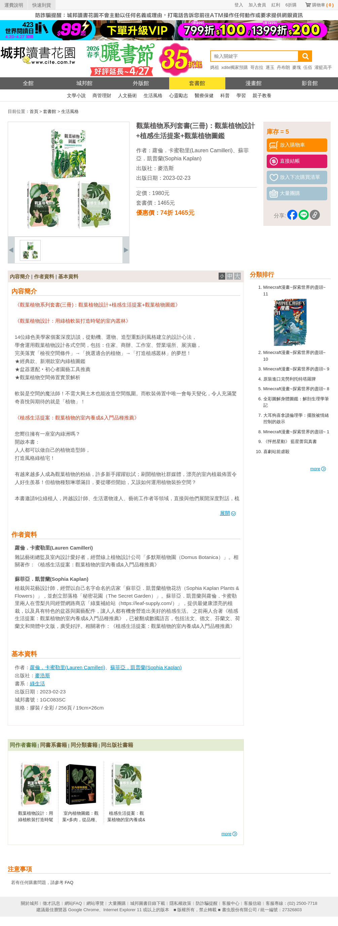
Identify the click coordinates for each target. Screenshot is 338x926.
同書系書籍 (53, 745)
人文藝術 (127, 95)
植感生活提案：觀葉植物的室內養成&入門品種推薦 (126, 820)
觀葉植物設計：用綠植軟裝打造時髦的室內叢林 (35, 820)
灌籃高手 (323, 67)
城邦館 (84, 83)
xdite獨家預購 (234, 67)
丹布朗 (283, 67)
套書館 (197, 83)
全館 (28, 83)
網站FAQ (73, 903)
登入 (238, 4)
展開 (228, 513)
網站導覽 (95, 903)
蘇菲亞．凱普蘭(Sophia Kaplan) (146, 667)
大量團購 (117, 903)
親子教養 (262, 95)
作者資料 (44, 276)
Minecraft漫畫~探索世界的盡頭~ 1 (296, 431)
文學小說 (76, 95)
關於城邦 (29, 903)
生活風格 (153, 95)
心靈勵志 (178, 95)
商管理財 (101, 95)
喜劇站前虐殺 (276, 451)
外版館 (141, 83)
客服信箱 (252, 903)
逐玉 (270, 67)
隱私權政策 (180, 903)
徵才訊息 (51, 903)
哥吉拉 (256, 67)
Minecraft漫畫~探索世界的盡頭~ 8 (296, 388)
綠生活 (37, 683)
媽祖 (214, 67)
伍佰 (307, 67)
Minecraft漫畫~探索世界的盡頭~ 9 (296, 368)
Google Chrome (83, 909)
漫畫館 (254, 83)
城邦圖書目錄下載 (147, 903)
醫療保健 (204, 95)
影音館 (310, 83)
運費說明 (13, 5)
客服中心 (230, 903)
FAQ (69, 882)
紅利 (275, 4)
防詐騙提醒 (207, 903)
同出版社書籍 (117, 745)
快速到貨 (41, 5)
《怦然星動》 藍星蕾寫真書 (290, 441)
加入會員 (257, 4)
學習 (241, 95)
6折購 (291, 4)
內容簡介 (20, 276)
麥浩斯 (166, 168)
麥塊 (296, 67)
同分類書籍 (84, 745)
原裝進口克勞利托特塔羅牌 (289, 378)
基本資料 (68, 276)
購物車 (323, 4)
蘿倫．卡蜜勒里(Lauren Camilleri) (192, 150)
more (318, 468)
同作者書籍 (23, 745)
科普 (225, 95)
